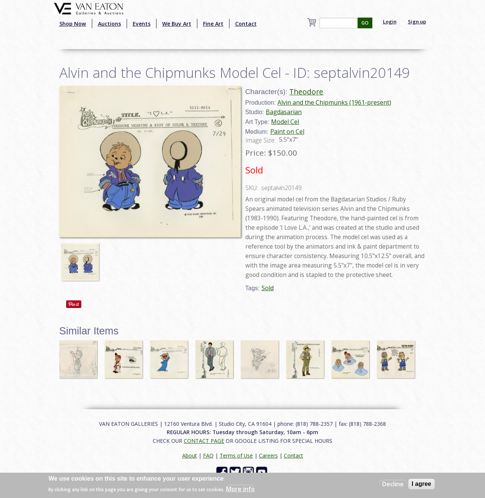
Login (390, 21)
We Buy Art (176, 23)
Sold (268, 288)
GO (365, 23)
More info (240, 489)
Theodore (306, 92)
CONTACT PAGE (204, 440)
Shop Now (72, 23)
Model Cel (285, 122)
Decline (393, 484)
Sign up (417, 21)
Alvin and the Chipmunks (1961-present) (334, 102)
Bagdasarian (284, 112)
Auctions (109, 23)
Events (141, 23)
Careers (268, 455)
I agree (421, 484)
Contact (246, 23)
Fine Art (213, 23)
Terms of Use (236, 455)
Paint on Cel (287, 131)
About (189, 455)
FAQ (208, 455)
